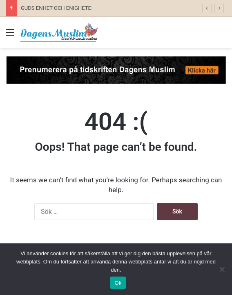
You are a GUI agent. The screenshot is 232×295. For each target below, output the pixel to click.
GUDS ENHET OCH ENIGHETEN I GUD (65, 8)
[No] (222, 269)
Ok (117, 283)
